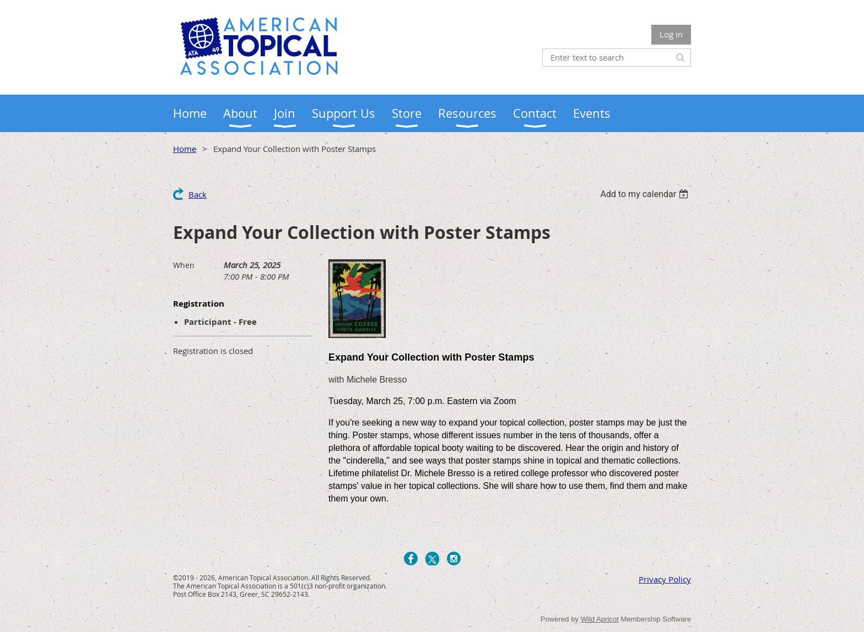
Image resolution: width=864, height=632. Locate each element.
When (184, 265)
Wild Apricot (600, 619)
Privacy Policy (665, 579)
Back (197, 194)
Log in (671, 34)
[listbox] (645, 194)
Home (184, 148)
